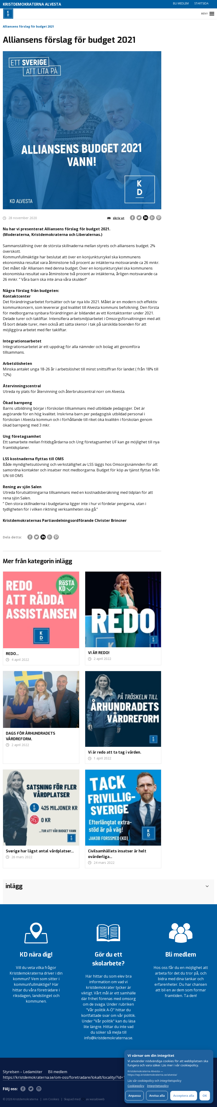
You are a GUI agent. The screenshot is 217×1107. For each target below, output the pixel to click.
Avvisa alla (157, 1095)
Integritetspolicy (158, 1086)
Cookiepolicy (136, 1086)
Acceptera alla (183, 1095)
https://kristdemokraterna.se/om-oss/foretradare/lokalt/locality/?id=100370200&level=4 (80, 1077)
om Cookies (51, 1099)
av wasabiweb (93, 1099)
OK (204, 1095)
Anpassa (134, 1095)
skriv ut (115, 218)
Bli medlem (181, 3)
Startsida (201, 3)
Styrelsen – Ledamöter (22, 1071)
